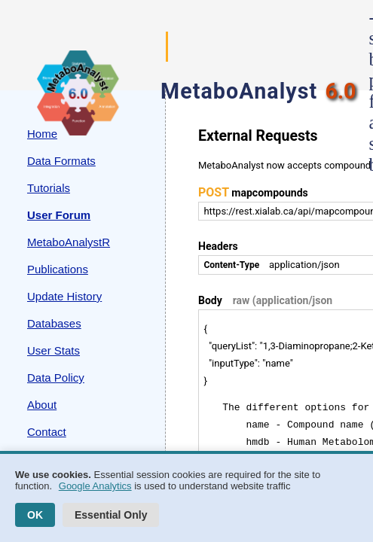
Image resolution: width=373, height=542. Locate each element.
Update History (64, 296)
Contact (46, 431)
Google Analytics (95, 486)
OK (35, 515)
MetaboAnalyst (239, 91)
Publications (57, 269)
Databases (54, 323)
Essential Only (111, 515)
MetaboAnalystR (68, 242)
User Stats (53, 350)
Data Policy (55, 377)
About (42, 404)
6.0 (340, 91)
